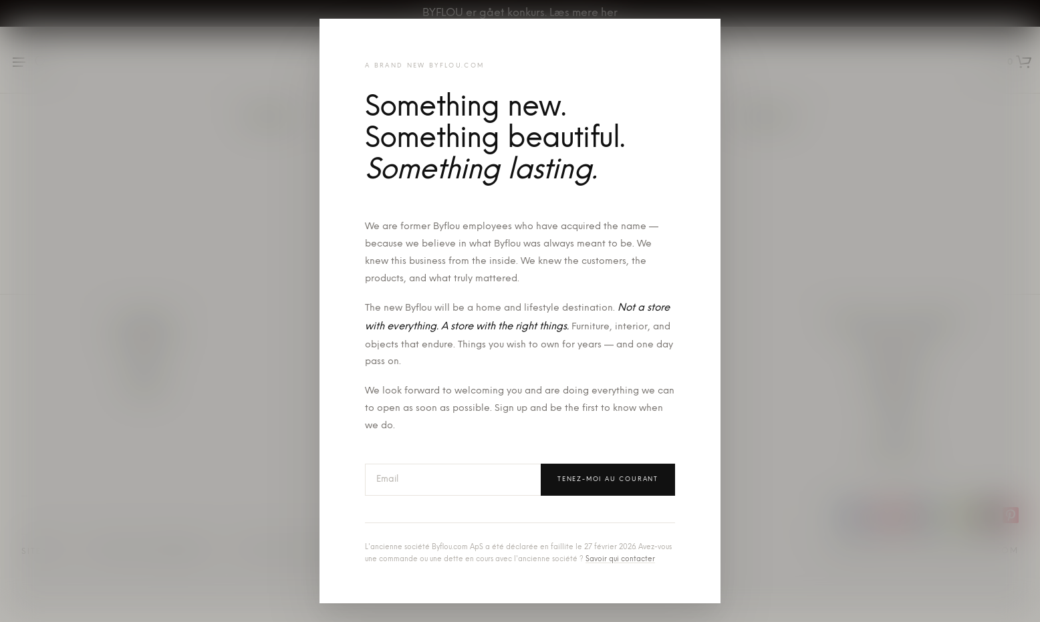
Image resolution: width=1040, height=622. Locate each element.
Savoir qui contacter (620, 559)
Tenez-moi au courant (607, 479)
